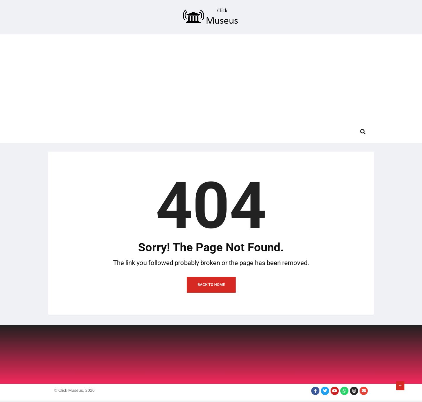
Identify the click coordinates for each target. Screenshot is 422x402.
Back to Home (211, 286)
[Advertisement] (211, 75)
